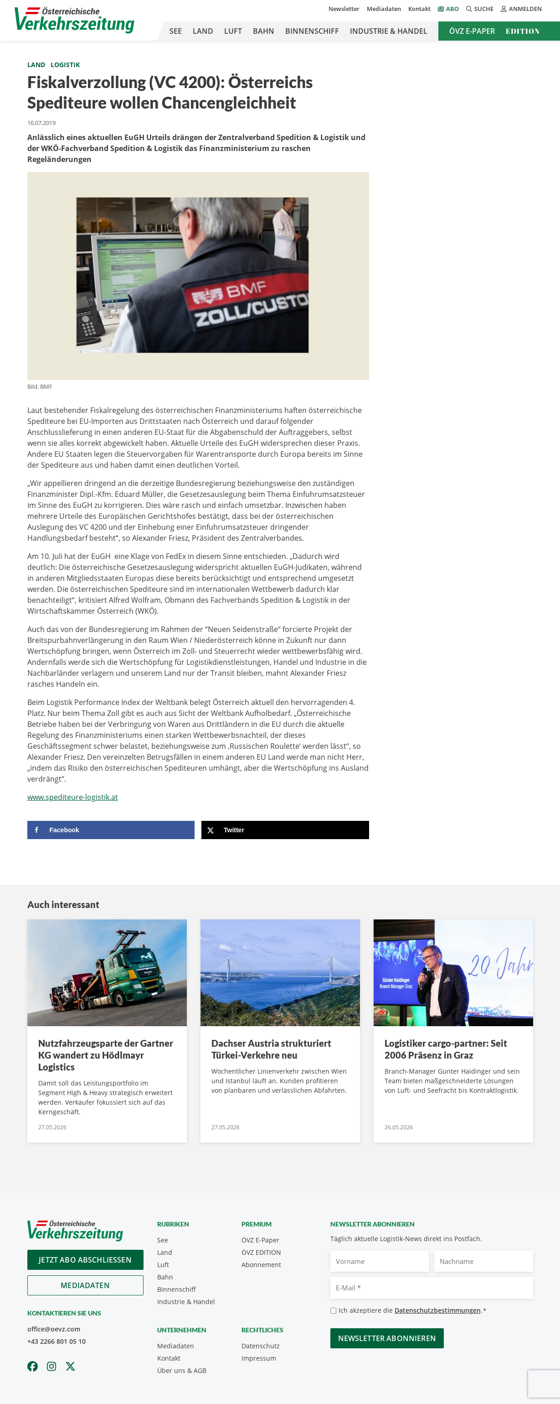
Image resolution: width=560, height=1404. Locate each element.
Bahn (263, 31)
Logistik (65, 64)
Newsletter (344, 9)
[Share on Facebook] (111, 830)
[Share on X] (285, 830)
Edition (523, 31)
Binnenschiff (312, 31)
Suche (479, 9)
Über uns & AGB (181, 1370)
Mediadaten (384, 9)
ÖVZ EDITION (261, 1252)
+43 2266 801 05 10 (56, 1341)
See (176, 31)
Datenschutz (260, 1345)
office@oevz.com (53, 1329)
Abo (452, 9)
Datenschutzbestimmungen (438, 1310)
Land (203, 31)
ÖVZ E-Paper (472, 31)
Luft (233, 31)
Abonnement (261, 1264)
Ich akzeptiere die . (413, 1310)
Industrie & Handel (388, 31)
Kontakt (419, 9)
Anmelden (521, 9)
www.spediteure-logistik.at (72, 797)
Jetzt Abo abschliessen (85, 1260)
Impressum (258, 1358)
